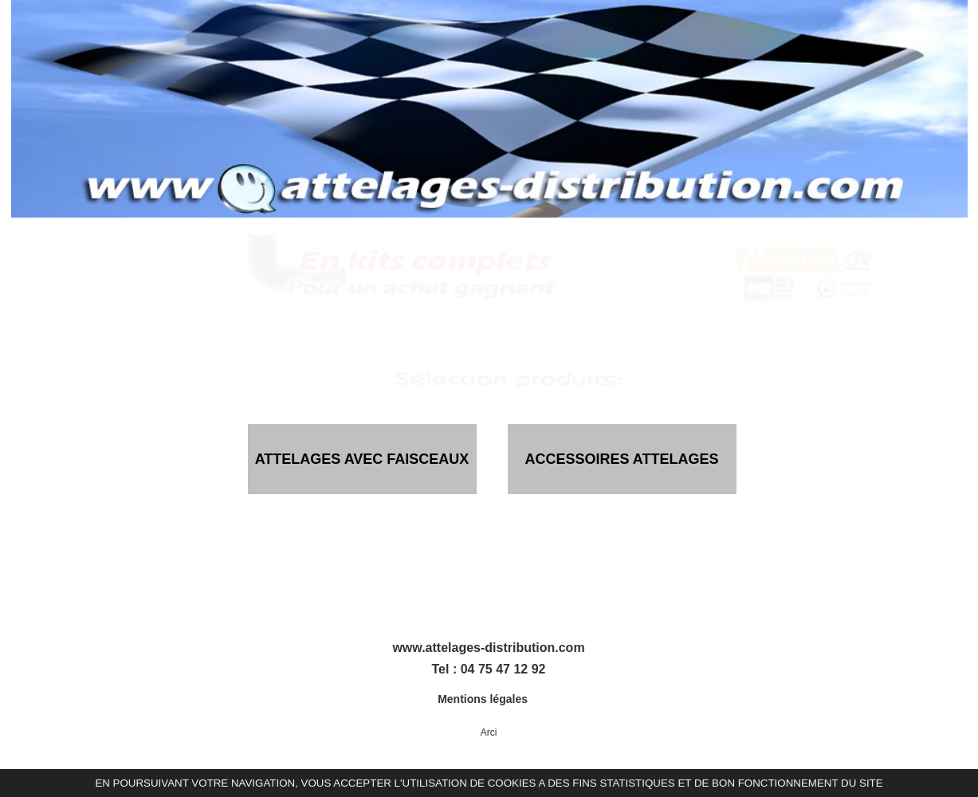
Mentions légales (484, 699)
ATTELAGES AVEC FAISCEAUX (362, 459)
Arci (489, 732)
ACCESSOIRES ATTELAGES (621, 459)
